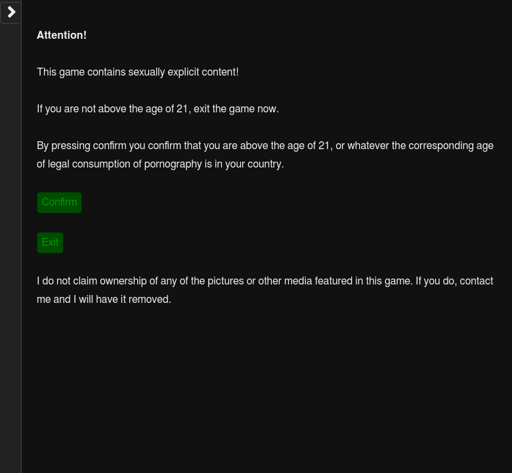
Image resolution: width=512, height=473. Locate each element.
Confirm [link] (59, 202)
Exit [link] (49, 242)
